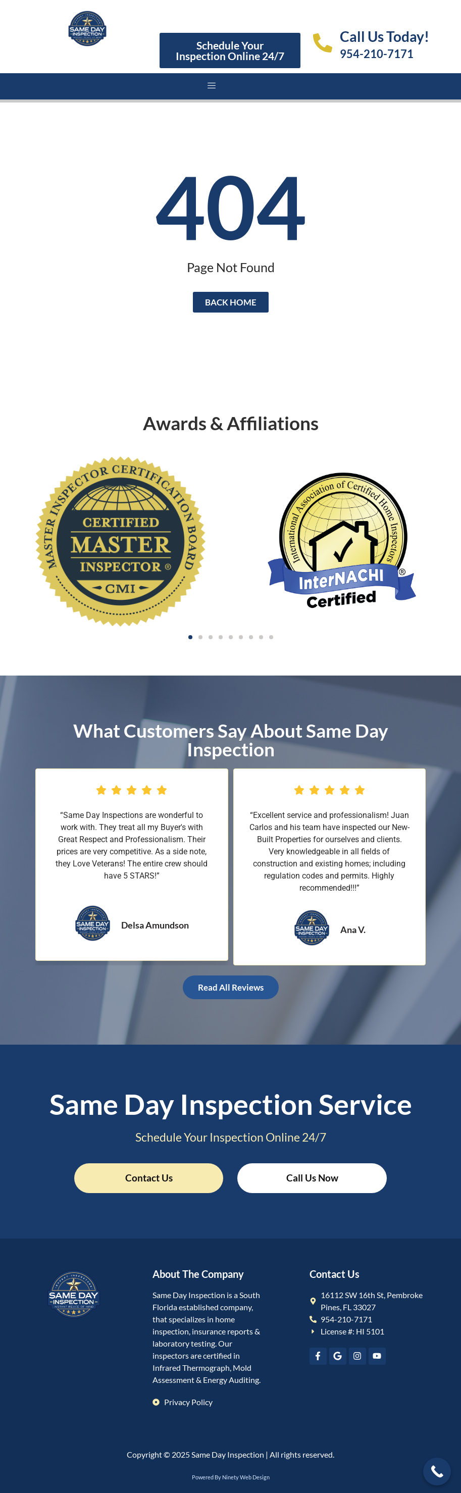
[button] (190, 637)
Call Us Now (312, 1177)
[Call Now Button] (437, 1471)
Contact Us (149, 1177)
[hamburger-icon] (211, 86)
